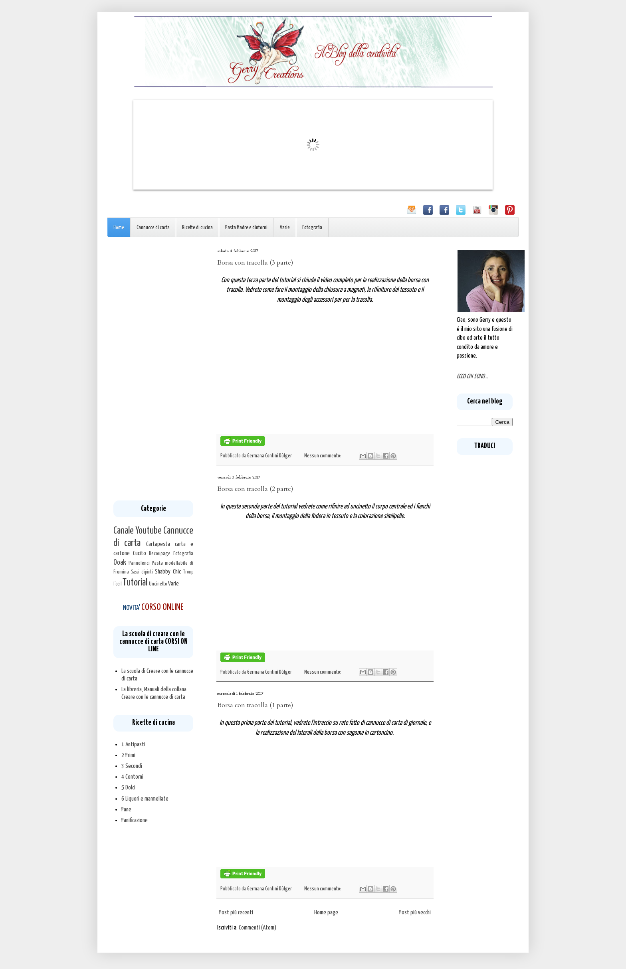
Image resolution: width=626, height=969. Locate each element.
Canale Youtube (137, 531)
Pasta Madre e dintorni (246, 227)
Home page (326, 913)
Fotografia (312, 227)
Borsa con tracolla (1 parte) (255, 705)
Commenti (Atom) (257, 928)
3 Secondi (131, 766)
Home (118, 227)
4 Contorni (132, 777)
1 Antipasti (133, 745)
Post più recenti (236, 913)
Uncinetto (158, 584)
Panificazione (134, 820)
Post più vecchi (415, 913)
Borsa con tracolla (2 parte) (255, 488)
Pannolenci (139, 563)
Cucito (139, 553)
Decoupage (159, 553)
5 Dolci (128, 788)
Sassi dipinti (142, 572)
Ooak (119, 562)
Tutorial (135, 582)
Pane (126, 810)
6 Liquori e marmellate (144, 799)
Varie (285, 227)
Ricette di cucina (197, 227)
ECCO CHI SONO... (472, 377)
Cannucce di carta (153, 227)
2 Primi (128, 755)
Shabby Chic (168, 572)
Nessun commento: (323, 456)
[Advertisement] (153, 368)
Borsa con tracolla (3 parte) (255, 262)
